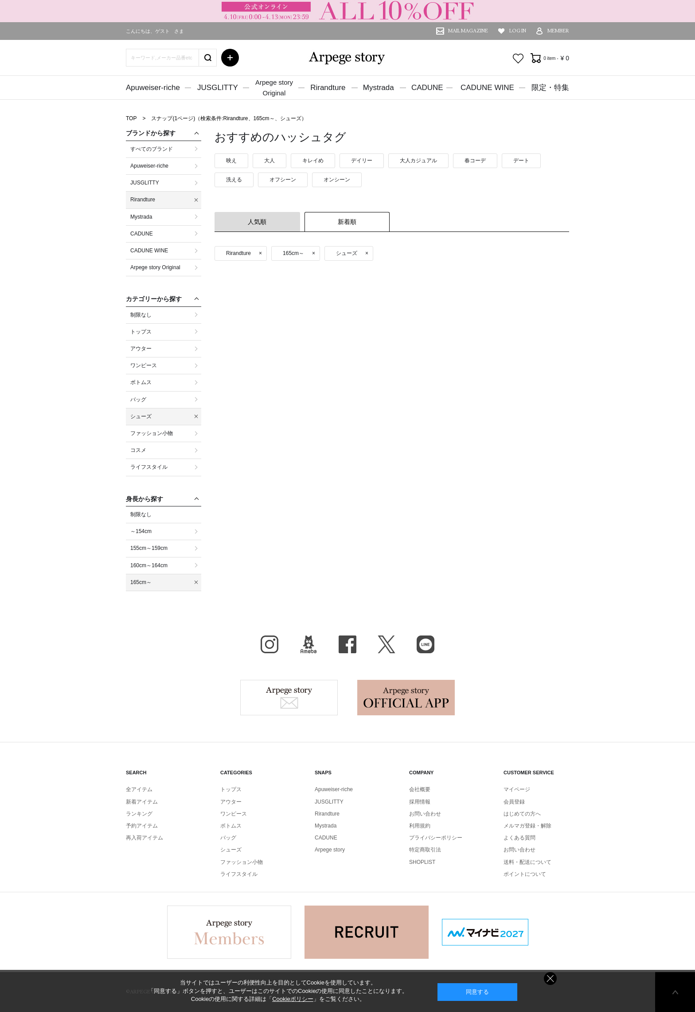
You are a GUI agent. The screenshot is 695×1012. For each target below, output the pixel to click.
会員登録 (514, 802)
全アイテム (139, 789)
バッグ (228, 838)
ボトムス (231, 826)
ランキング (139, 814)
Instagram (269, 644)
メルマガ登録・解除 (527, 826)
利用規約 (419, 826)
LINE (425, 644)
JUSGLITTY (217, 87)
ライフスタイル (239, 874)
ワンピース (233, 814)
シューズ (231, 850)
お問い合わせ (425, 814)
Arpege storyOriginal (274, 87)
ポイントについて (525, 874)
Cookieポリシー (292, 999)
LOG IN (517, 30)
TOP (131, 118)
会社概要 (419, 789)
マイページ (517, 789)
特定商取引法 (425, 850)
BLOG (308, 644)
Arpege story (289, 697)
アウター (231, 802)
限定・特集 (550, 87)
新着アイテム (142, 802)
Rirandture (327, 87)
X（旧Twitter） (386, 644)
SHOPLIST (422, 862)
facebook (347, 644)
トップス (231, 789)
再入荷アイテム (144, 838)
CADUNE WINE (487, 87)
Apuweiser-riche (153, 87)
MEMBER (558, 30)
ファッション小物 (241, 862)
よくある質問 (519, 838)
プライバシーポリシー (435, 838)
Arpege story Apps (406, 697)
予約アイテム (142, 826)
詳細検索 (230, 58)
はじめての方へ (522, 814)
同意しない (550, 978)
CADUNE (427, 87)
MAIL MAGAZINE (468, 30)
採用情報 (419, 802)
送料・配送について (527, 862)
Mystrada (378, 87)
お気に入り (518, 58)
